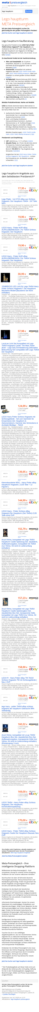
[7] (10, 77)
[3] (20, 85)
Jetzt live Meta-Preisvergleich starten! (14, 856)
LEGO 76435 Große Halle (27, 71)
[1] (6, 55)
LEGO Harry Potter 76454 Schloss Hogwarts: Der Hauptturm (21, 155)
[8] (15, 67)
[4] (8, 55)
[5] (9, 55)
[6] (33, 134)
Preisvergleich (28, 5)
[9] (23, 85)
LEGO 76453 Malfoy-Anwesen (19, 73)
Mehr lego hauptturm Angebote (20, 853)
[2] (7, 77)
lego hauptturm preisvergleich (20, 999)
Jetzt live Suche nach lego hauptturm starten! (17, 33)
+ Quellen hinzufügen (8, 994)
